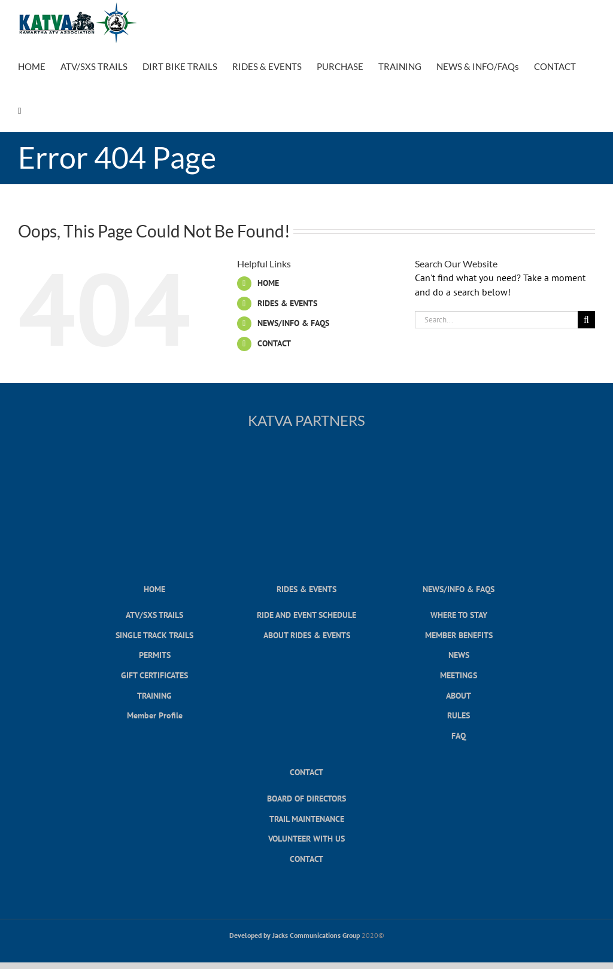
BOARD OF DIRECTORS (306, 798)
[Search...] (496, 319)
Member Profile (155, 715)
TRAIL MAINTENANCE (306, 818)
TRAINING (154, 695)
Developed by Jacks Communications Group (294, 935)
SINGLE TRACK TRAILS (154, 635)
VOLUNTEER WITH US (306, 838)
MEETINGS (458, 675)
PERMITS (155, 654)
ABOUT (458, 695)
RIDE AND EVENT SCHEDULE (306, 614)
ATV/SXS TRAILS (154, 614)
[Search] (586, 319)
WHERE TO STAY (458, 614)
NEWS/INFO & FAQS (293, 323)
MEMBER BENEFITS (459, 635)
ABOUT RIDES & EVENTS (306, 635)
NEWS (458, 654)
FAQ (458, 735)
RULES (458, 715)
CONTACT (274, 343)
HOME (268, 283)
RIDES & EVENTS (287, 303)
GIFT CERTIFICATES (154, 675)
